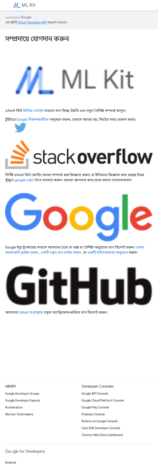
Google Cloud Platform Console (103, 400)
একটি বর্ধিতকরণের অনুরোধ (107, 252)
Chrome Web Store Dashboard (102, 435)
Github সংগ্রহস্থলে (31, 312)
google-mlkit (24, 180)
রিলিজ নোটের (33, 111)
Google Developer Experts (22, 400)
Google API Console (95, 393)
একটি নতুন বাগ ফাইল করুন (60, 252)
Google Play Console (95, 407)
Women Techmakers (19, 414)
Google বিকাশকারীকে (33, 119)
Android (10, 462)
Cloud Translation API (32, 22)
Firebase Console (93, 414)
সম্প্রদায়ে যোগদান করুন (37, 38)
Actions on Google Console (100, 421)
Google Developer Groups (22, 393)
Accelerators (14, 407)
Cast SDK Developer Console (101, 428)
